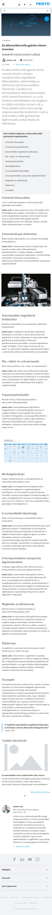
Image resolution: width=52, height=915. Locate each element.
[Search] (26, 11)
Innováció (6, 40)
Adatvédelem (15, 897)
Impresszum (4, 897)
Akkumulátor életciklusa (40, 792)
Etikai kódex (33, 903)
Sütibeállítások (47, 897)
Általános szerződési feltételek (30, 897)
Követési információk (21, 903)
